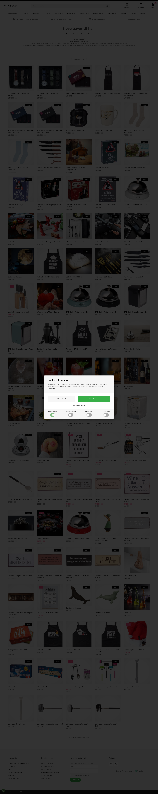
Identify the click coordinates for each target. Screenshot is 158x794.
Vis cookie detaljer (79, 405)
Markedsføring (71, 414)
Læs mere (51, 389)
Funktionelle (89, 414)
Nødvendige (52, 414)
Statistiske (106, 414)
